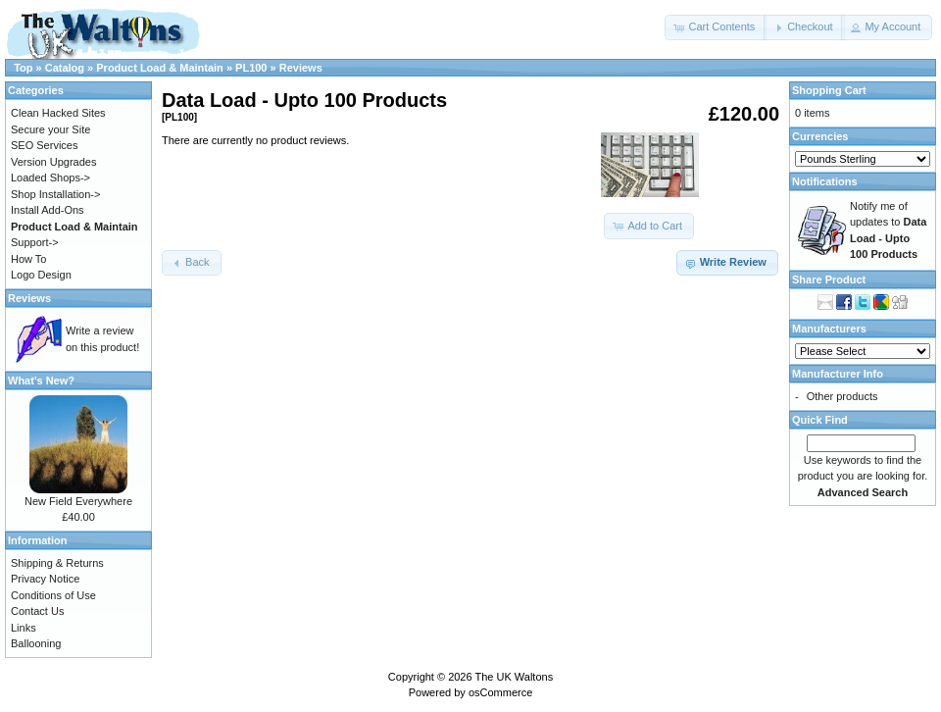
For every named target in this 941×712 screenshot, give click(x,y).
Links (23, 628)
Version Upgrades (53, 162)
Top (23, 68)
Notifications (825, 181)
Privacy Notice (45, 579)
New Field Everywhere (78, 501)
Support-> (35, 242)
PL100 (251, 68)
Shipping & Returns (57, 563)
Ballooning (36, 643)
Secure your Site (50, 129)
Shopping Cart (829, 90)
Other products (842, 396)
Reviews (300, 68)
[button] (716, 27)
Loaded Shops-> (50, 177)
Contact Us (37, 611)
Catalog (64, 68)
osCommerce (500, 692)
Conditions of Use (53, 595)
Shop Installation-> (55, 194)
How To (28, 259)
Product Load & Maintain (159, 68)
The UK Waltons (513, 677)
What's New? (41, 380)
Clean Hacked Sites (58, 113)
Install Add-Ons (47, 210)
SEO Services (44, 145)
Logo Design (41, 274)
